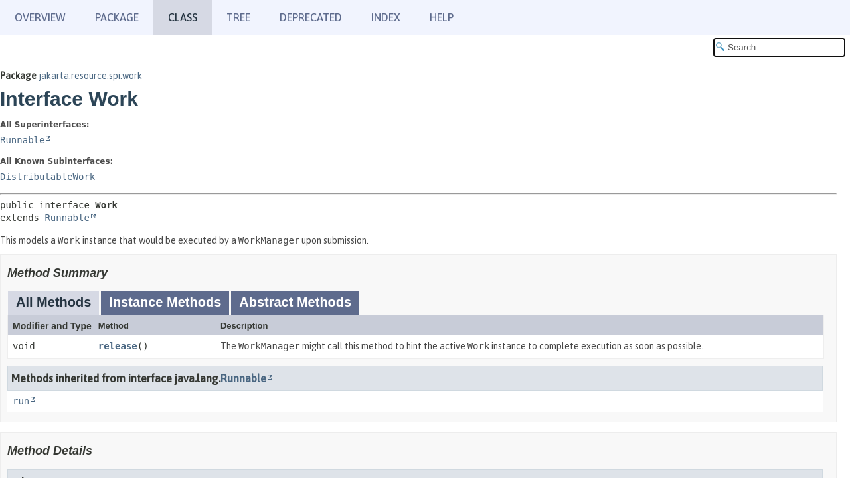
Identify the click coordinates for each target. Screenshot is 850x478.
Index (385, 17)
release (117, 346)
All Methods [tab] (53, 302)
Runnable (22, 140)
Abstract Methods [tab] (295, 302)
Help (442, 17)
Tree (238, 17)
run (21, 401)
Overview (40, 17)
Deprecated (311, 17)
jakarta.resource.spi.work (90, 75)
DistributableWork (47, 176)
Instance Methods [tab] (165, 302)
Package (117, 17)
